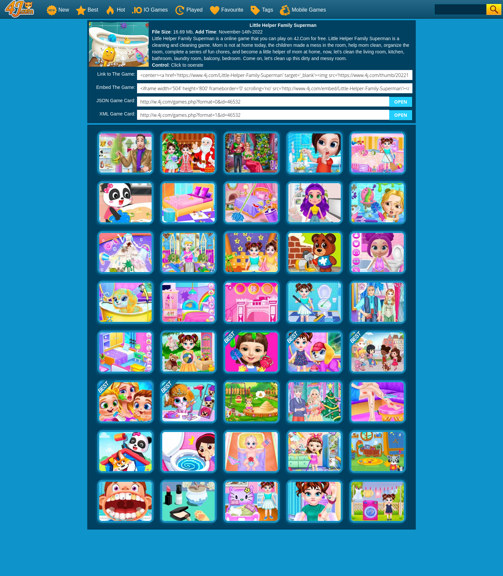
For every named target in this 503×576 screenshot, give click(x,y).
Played (189, 10)
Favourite (226, 10)
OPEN (400, 102)
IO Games (150, 10)
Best (87, 10)
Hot (115, 10)
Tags (261, 10)
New (57, 10)
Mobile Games (303, 10)
